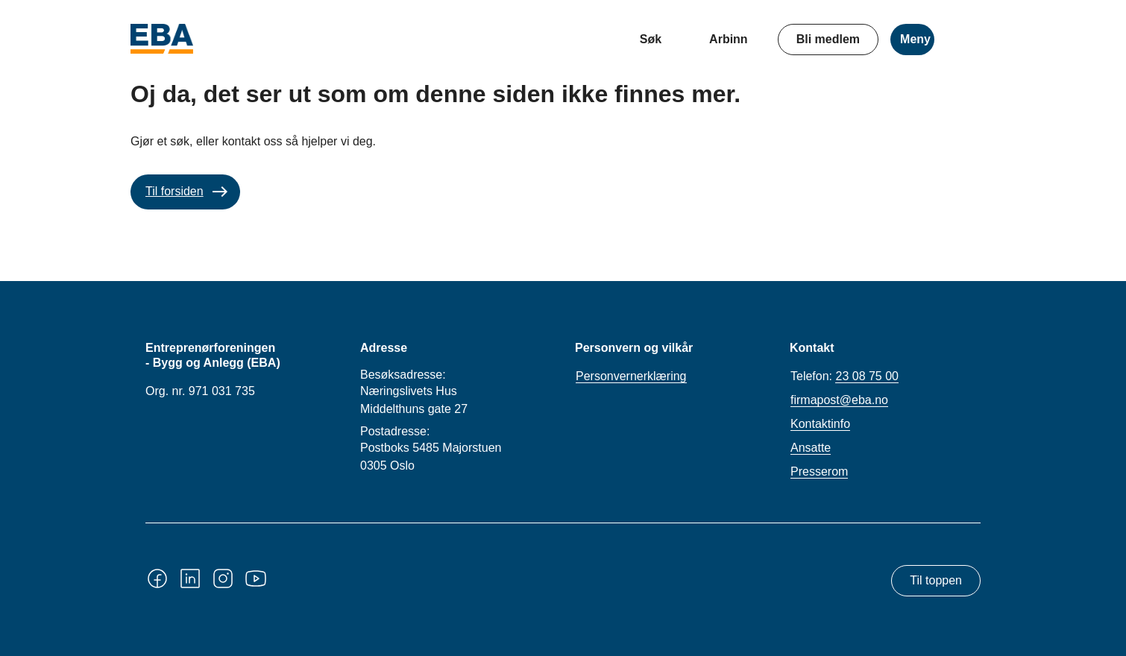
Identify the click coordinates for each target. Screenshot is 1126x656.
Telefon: (844, 376)
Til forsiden (174, 191)
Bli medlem (828, 39)
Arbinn (728, 39)
